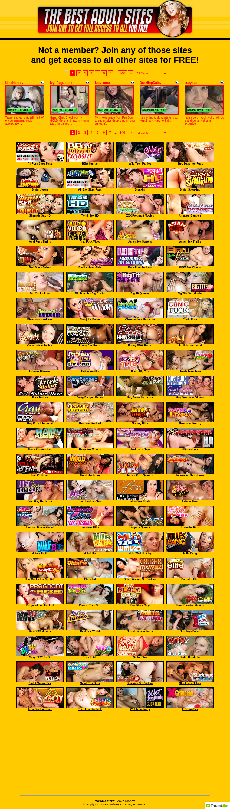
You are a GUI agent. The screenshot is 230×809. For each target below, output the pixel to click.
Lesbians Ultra (90, 527)
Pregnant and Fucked (40, 605)
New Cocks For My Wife (40, 579)
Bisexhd (140, 189)
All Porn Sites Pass (40, 163)
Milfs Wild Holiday (140, 553)
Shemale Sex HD (40, 215)
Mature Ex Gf (40, 553)
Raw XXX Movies (40, 631)
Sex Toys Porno (190, 631)
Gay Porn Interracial (40, 423)
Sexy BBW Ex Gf (40, 657)
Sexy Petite (90, 657)
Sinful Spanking (190, 189)
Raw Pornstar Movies (190, 605)
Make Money (125, 801)
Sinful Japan (40, 189)
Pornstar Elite (190, 579)
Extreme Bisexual (40, 371)
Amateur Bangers (190, 215)
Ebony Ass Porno (90, 345)
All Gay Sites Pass (90, 189)
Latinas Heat (190, 501)
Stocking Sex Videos (140, 683)
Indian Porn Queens (140, 475)
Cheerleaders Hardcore (140, 319)
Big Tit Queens (139, 293)
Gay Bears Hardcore (140, 397)
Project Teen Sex (90, 605)
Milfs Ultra (89, 553)
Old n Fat (90, 579)
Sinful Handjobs (190, 657)
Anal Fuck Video (90, 241)
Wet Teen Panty (140, 709)
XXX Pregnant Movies (140, 215)
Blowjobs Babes (90, 319)
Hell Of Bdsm (39, 475)
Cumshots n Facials (39, 345)
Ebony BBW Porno (140, 345)
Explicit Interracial (190, 345)
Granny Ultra (140, 423)
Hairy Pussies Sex (39, 449)
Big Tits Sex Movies (190, 293)
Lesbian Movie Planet (40, 527)
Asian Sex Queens (140, 241)
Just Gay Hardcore (40, 501)
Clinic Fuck (190, 319)
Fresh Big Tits (140, 371)
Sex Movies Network (140, 631)
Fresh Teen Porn (190, 371)
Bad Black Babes (40, 267)
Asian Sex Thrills (190, 241)
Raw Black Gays (140, 605)
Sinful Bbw (140, 657)
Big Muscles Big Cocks (90, 293)
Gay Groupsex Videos (190, 397)
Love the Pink (190, 527)
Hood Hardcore (90, 475)
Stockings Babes (190, 683)
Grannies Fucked (90, 423)
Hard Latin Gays (140, 449)
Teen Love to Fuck (90, 709)
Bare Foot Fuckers (140, 267)
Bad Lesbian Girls (89, 267)
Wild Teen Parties (140, 163)
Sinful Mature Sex (40, 683)
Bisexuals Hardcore (39, 319)
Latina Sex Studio (140, 501)
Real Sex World (90, 631)
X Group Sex (190, 709)
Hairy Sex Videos (90, 449)
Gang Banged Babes (90, 397)
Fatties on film (90, 371)
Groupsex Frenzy (190, 423)
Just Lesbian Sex (90, 501)
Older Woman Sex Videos (140, 579)
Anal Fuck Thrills (40, 241)
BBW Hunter (90, 163)
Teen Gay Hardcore (40, 709)
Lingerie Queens (139, 527)
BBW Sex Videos (190, 267)
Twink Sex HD (90, 215)
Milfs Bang (190, 553)
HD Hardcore (190, 449)
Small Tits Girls (90, 683)
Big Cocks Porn (40, 293)
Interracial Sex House (190, 475)
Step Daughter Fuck (190, 163)
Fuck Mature (40, 397)
